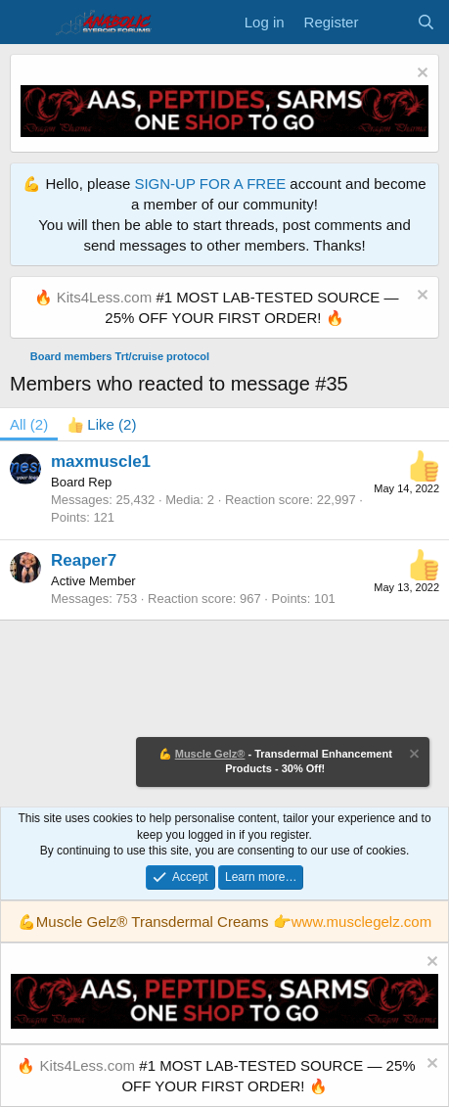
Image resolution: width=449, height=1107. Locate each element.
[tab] (102, 424)
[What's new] (387, 22)
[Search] (426, 22)
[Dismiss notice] (420, 75)
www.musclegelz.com (361, 921)
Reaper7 (83, 560)
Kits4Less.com (105, 297)
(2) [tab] (29, 424)
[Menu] (27, 22)
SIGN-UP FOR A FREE (210, 183)
